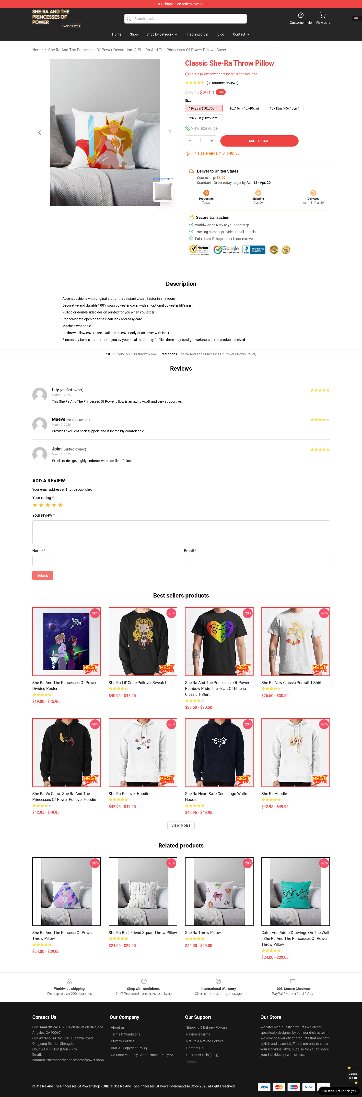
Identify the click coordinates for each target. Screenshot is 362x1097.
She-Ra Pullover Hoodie (129, 793)
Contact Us (194, 1048)
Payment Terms (198, 1034)
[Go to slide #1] (92, 216)
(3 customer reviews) (222, 83)
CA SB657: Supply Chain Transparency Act (143, 1055)
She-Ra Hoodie (274, 793)
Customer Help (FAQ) (202, 1055)
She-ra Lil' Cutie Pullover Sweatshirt (140, 682)
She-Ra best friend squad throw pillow (143, 932)
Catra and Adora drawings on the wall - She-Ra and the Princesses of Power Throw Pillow (295, 938)
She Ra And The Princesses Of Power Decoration (90, 50)
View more (181, 825)
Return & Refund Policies (204, 1041)
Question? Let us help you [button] (339, 1091)
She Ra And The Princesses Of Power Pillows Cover (182, 50)
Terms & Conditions (125, 1034)
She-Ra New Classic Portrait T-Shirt (291, 682)
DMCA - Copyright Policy (129, 1048)
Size (188, 100)
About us (118, 1027)
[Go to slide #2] (117, 216)
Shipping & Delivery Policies (206, 1027)
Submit (42, 575)
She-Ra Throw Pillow (203, 932)
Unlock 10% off (353, 1075)
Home (37, 50)
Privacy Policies (122, 1041)
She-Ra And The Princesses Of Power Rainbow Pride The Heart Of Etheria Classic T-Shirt (217, 688)
